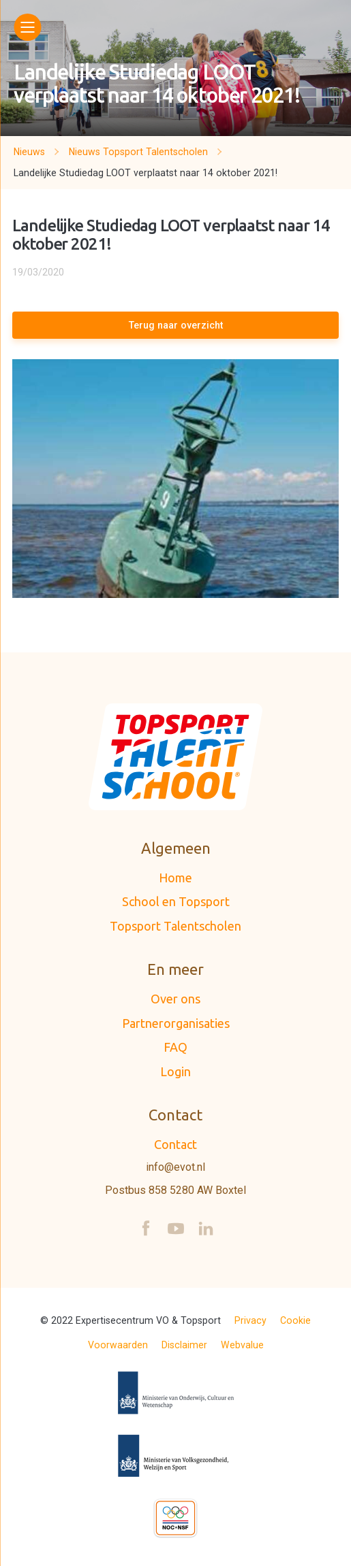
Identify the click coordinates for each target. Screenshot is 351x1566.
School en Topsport (176, 901)
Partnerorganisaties (176, 1023)
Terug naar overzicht (176, 325)
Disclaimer (184, 1344)
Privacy (250, 1320)
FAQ (175, 1047)
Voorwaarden (118, 1344)
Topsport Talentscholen (175, 926)
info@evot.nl (175, 1167)
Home (175, 877)
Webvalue (242, 1344)
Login (175, 1071)
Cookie (295, 1320)
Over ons (175, 998)
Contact (175, 1144)
